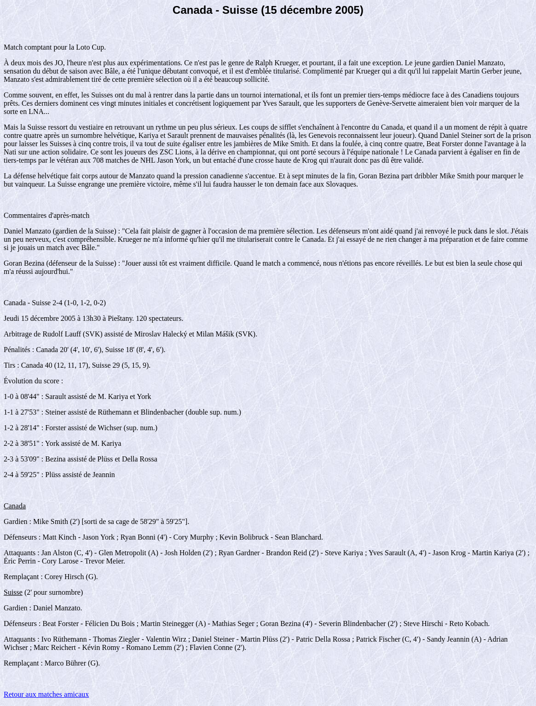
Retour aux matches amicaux (46, 694)
